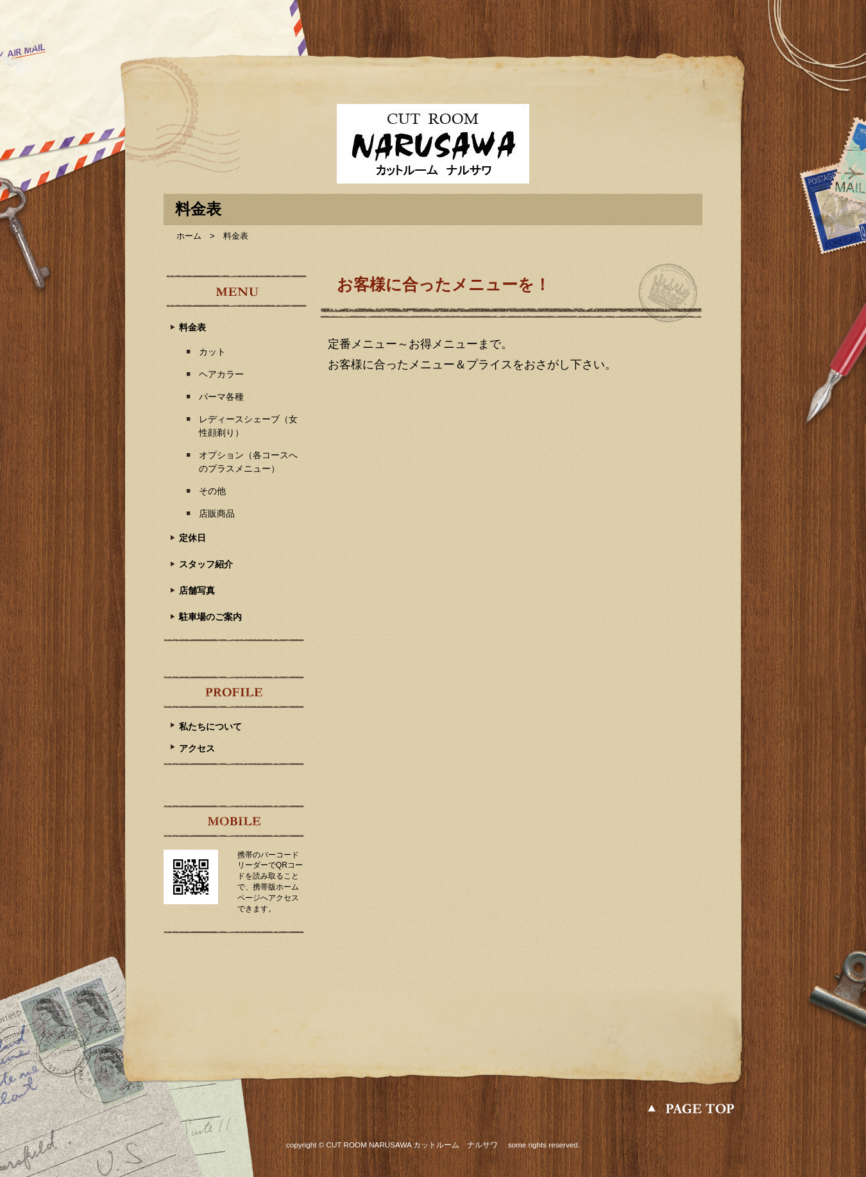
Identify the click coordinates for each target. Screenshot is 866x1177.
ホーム (188, 236)
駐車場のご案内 (210, 617)
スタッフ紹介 (206, 564)
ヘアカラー (221, 374)
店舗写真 (197, 590)
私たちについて (210, 726)
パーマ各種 (221, 396)
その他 (212, 491)
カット (212, 352)
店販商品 (217, 513)
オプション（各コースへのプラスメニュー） (248, 462)
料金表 (192, 327)
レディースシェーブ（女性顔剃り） (248, 426)
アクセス (197, 748)
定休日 (192, 538)
